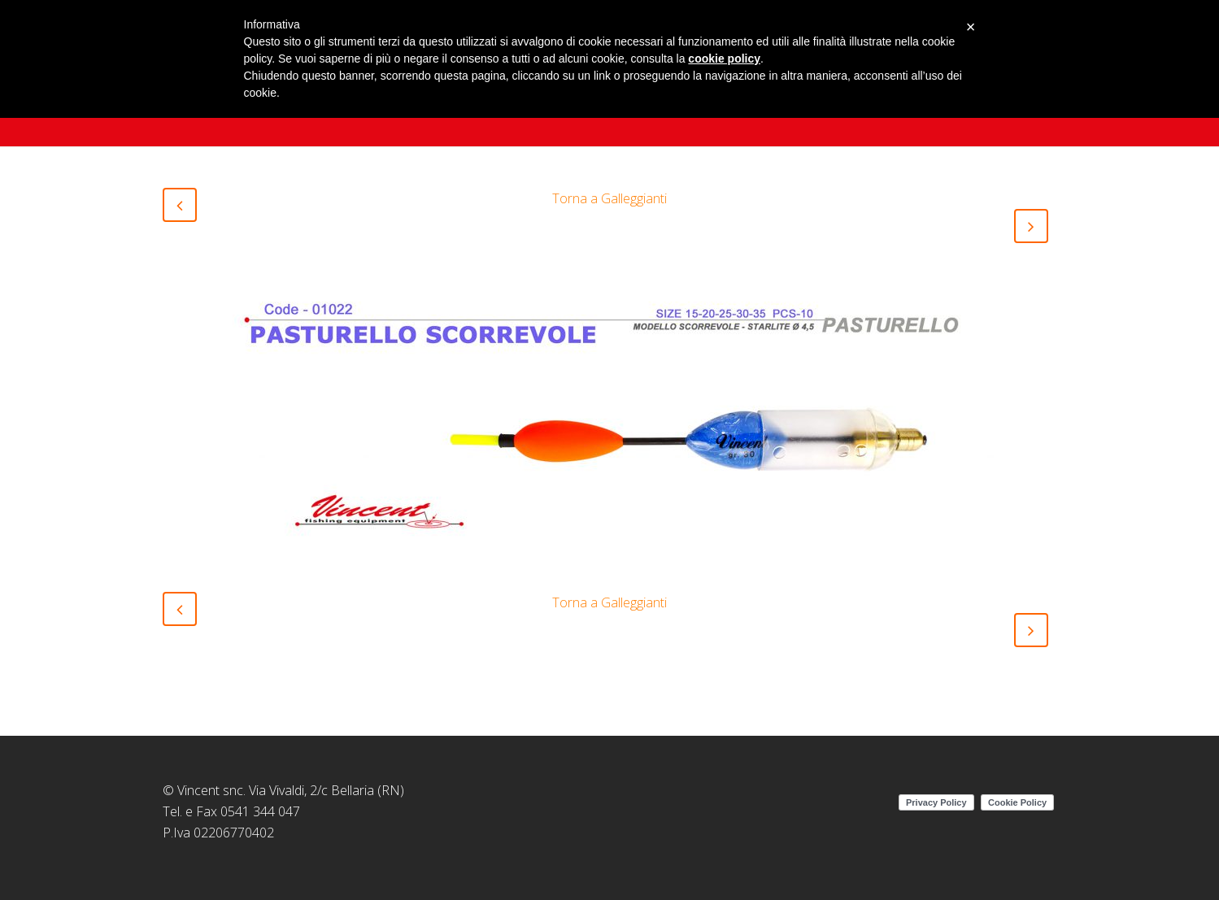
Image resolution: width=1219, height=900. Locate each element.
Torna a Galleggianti (609, 198)
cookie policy (724, 58)
